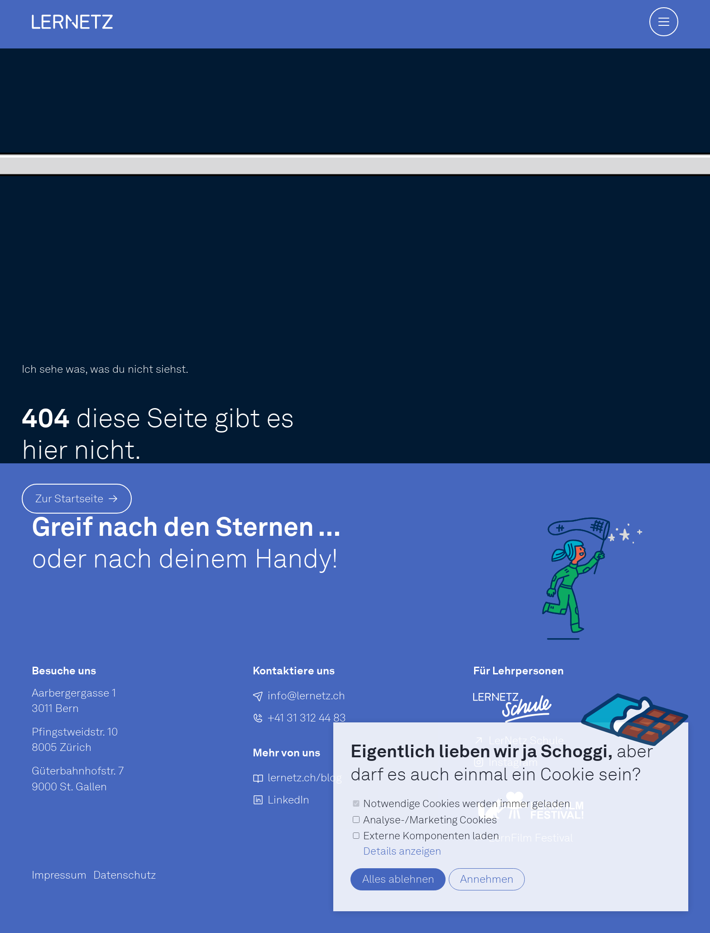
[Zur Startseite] (77, 498)
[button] (663, 21)
